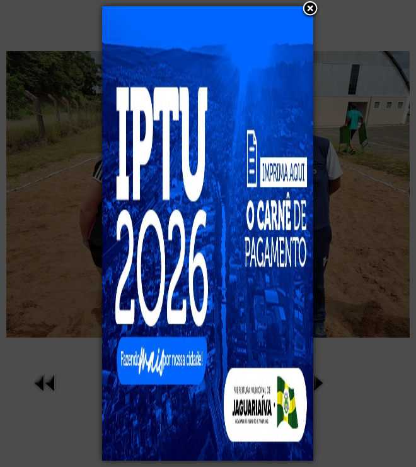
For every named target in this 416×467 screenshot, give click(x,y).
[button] (310, 9)
